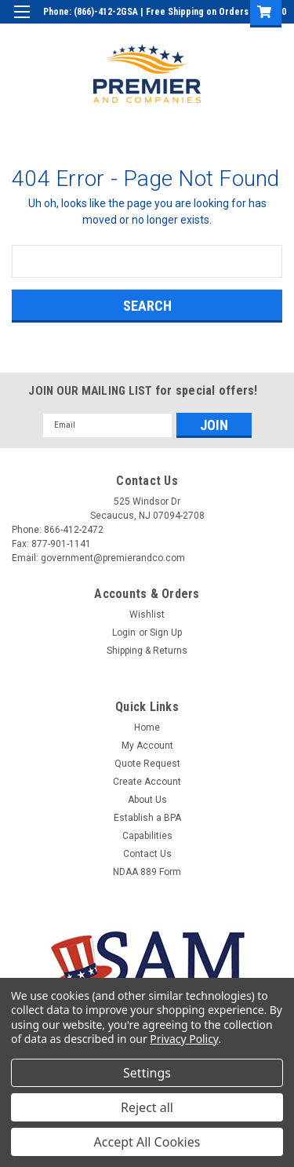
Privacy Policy (184, 1038)
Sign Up (207, 34)
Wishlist (147, 614)
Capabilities (147, 835)
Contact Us (147, 853)
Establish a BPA (147, 817)
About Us (147, 799)
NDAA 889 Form (147, 871)
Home (147, 727)
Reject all (147, 1107)
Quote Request (147, 763)
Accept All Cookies (147, 1142)
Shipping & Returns (147, 650)
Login (163, 34)
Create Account (147, 781)
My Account (147, 745)
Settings (147, 1072)
